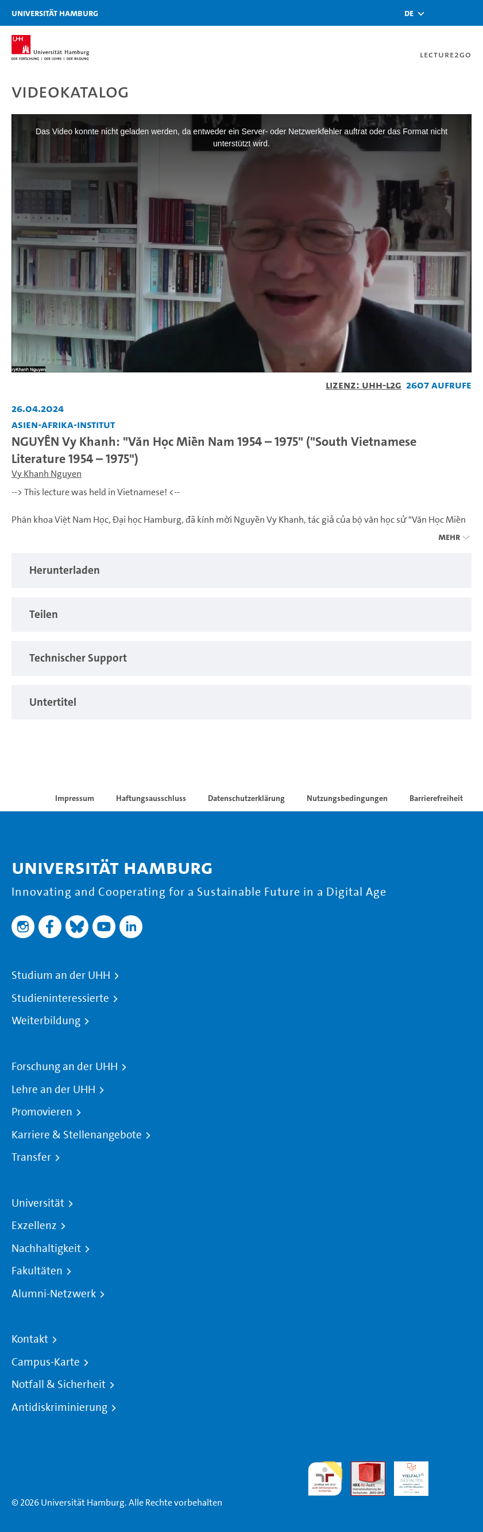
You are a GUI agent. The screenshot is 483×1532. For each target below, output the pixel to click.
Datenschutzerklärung (246, 798)
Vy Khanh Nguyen (46, 474)
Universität (37, 1203)
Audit (362, 1468)
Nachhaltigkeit (46, 1248)
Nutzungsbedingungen (347, 798)
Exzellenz (34, 1225)
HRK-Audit (405, 1475)
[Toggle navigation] (468, 13)
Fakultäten (37, 1270)
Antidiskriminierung (59, 1407)
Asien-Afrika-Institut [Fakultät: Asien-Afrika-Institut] (63, 424)
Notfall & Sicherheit (58, 1384)
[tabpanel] (241, 570)
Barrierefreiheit (436, 798)
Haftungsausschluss (151, 798)
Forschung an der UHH (64, 1066)
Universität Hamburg (54, 13)
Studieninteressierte (60, 998)
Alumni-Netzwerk (53, 1293)
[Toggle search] (440, 13)
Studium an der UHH (60, 975)
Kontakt (29, 1339)
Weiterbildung (45, 1020)
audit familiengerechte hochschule (325, 1479)
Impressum (74, 798)
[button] (409, 13)
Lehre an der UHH (53, 1089)
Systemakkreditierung (454, 1468)
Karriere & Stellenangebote (76, 1134)
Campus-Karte (45, 1362)
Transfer (31, 1157)
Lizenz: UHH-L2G (363, 385)
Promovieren (41, 1112)
